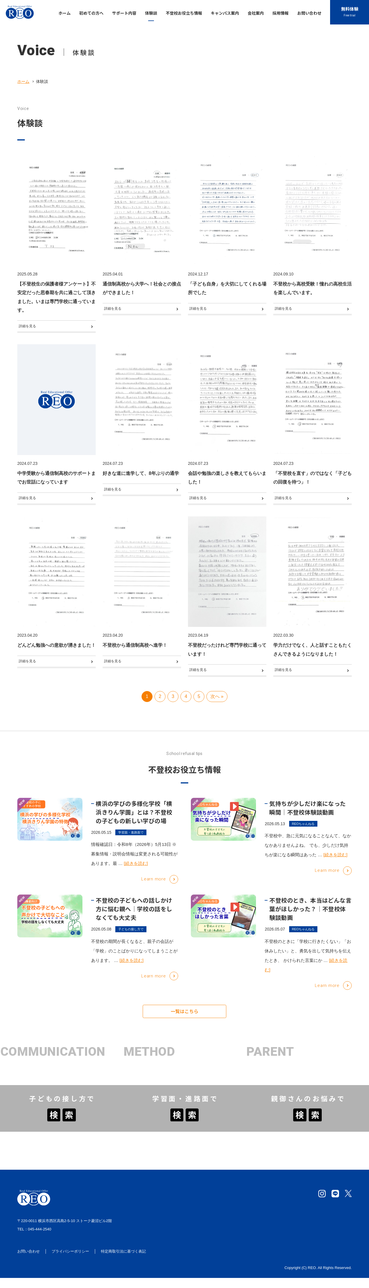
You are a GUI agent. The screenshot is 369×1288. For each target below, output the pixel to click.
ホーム (23, 81)
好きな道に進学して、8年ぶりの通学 (141, 476)
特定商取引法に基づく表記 (123, 1262)
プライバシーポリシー (70, 1262)
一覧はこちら (184, 1026)
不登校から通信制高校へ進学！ (135, 651)
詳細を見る (31, 327)
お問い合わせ (28, 1262)
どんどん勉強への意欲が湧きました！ (56, 651)
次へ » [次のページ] (216, 711)
